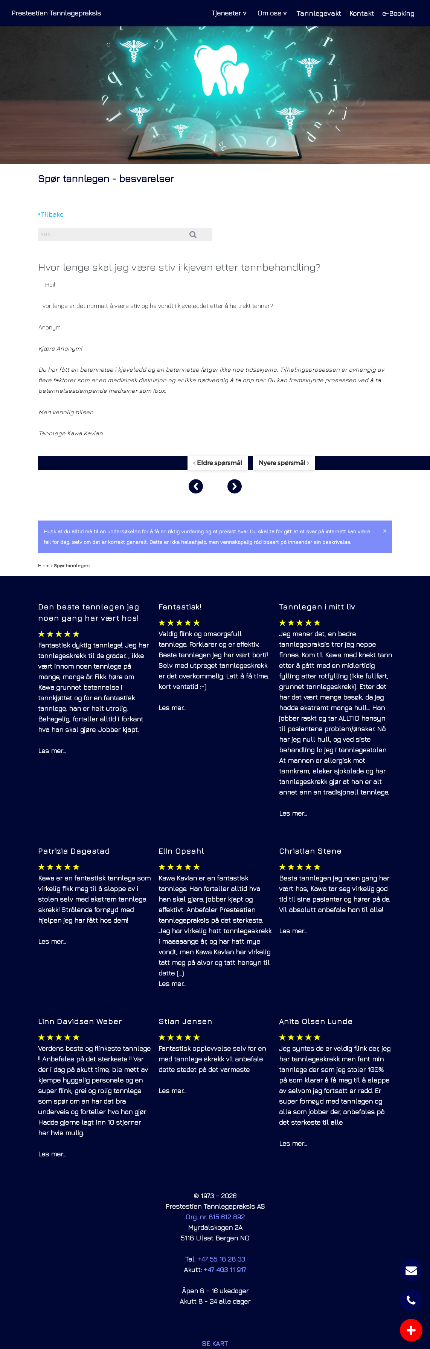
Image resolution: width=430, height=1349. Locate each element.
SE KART (215, 1343)
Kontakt (358, 13)
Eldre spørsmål (217, 462)
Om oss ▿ (267, 13)
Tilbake (51, 214)
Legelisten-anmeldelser (81, 592)
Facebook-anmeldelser (79, 1007)
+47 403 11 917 (225, 1270)
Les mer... (52, 751)
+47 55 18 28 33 (221, 1259)
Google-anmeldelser (73, 836)
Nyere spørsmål (284, 462)
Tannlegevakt (314, 13)
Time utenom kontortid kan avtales (215, 1312)
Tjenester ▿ (224, 13)
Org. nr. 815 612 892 (215, 1217)
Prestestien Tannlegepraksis (56, 13)
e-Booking (397, 13)
